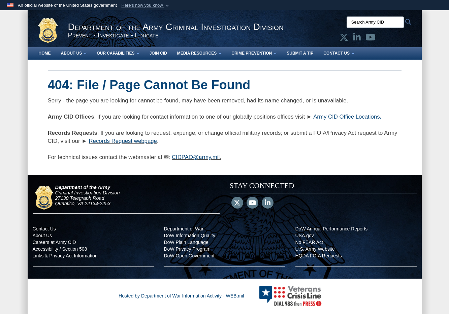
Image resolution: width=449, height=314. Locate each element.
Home (45, 53)
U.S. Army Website (315, 249)
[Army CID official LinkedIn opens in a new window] (357, 38)
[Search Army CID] (375, 22)
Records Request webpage (123, 141)
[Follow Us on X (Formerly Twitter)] (237, 203)
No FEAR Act (309, 242)
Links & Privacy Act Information (65, 255)
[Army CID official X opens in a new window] (344, 38)
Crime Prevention (254, 53)
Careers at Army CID (54, 242)
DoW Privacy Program (187, 249)
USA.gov (304, 235)
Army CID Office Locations (346, 117)
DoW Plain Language (186, 242)
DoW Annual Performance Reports (331, 228)
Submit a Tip (300, 53)
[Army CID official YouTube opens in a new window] (370, 38)
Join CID (158, 53)
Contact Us (338, 53)
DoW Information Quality (190, 235)
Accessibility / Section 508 (60, 249)
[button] (145, 5)
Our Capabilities (118, 53)
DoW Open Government (189, 255)
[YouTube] (252, 203)
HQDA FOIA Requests (318, 255)
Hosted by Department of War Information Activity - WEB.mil (181, 296)
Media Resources (199, 53)
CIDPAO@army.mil (196, 157)
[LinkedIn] (268, 203)
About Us (74, 53)
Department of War (184, 228)
